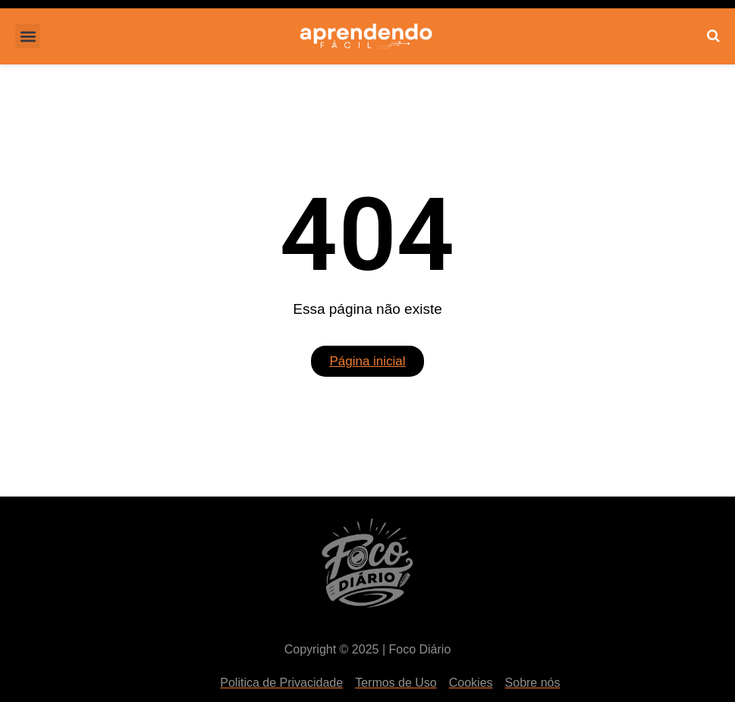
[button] (27, 36)
